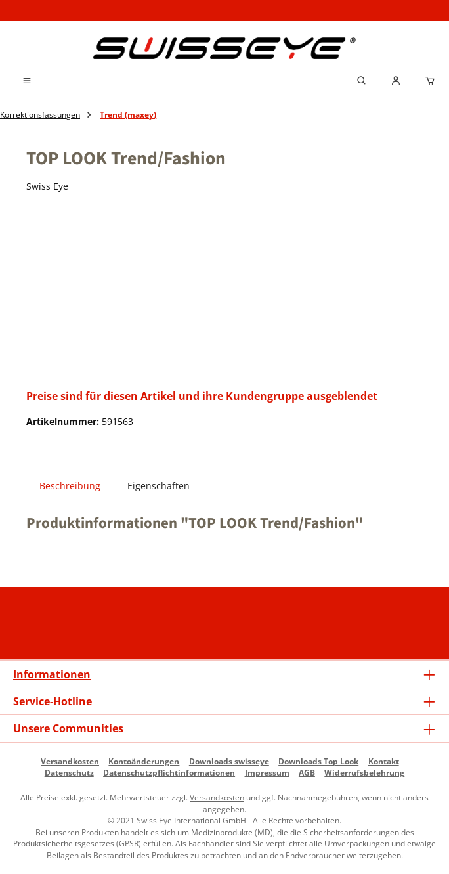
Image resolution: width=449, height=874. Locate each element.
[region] (224, 293)
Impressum (267, 772)
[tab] (70, 485)
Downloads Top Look (318, 761)
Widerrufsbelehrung (364, 772)
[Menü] (27, 81)
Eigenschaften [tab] (158, 486)
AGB (307, 772)
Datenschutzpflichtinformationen (169, 772)
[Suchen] (361, 81)
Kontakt (383, 761)
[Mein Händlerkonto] (396, 81)
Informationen (52, 674)
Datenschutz (69, 772)
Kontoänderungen (143, 761)
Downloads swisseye (229, 761)
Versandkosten (70, 761)
